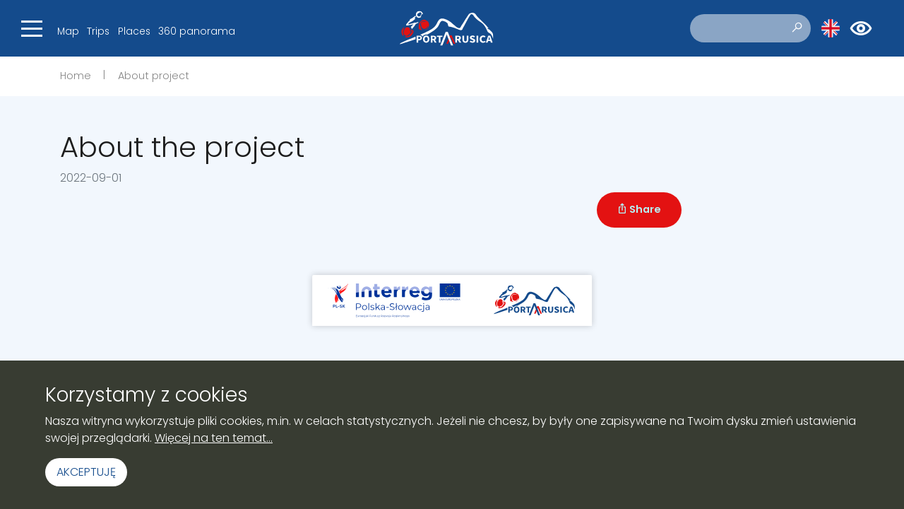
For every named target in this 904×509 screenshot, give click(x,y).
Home (75, 76)
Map (68, 31)
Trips (98, 31)
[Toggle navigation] (31, 28)
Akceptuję (86, 472)
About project (153, 76)
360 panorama (196, 31)
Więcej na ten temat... (214, 438)
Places (134, 31)
